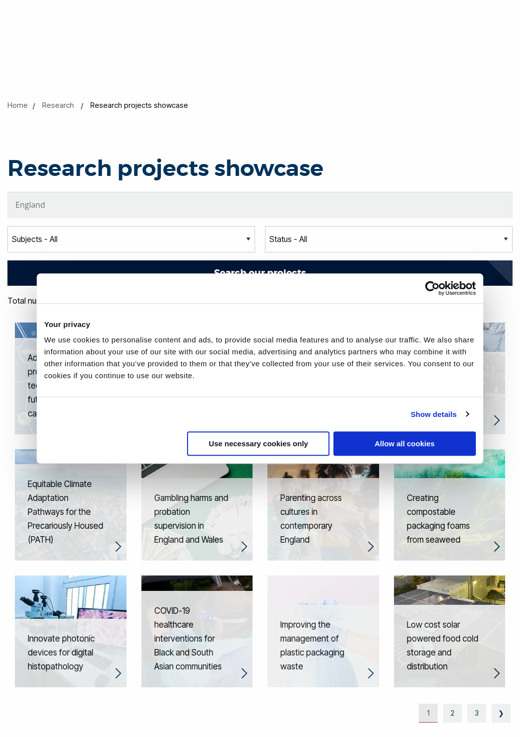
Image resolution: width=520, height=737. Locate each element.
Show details (434, 414)
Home (17, 105)
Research (58, 105)
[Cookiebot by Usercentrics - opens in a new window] (432, 288)
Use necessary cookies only (258, 443)
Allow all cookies (405, 443)
